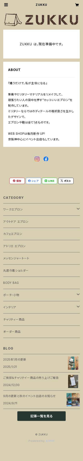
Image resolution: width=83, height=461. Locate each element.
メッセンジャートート (16, 258)
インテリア (9, 307)
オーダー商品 (12, 331)
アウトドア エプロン (15, 221)
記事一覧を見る (41, 416)
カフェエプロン (12, 234)
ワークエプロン (13, 209)
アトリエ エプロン (14, 246)
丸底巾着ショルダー (16, 270)
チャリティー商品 (14, 319)
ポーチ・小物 (11, 295)
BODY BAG (11, 282)
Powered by (41, 440)
